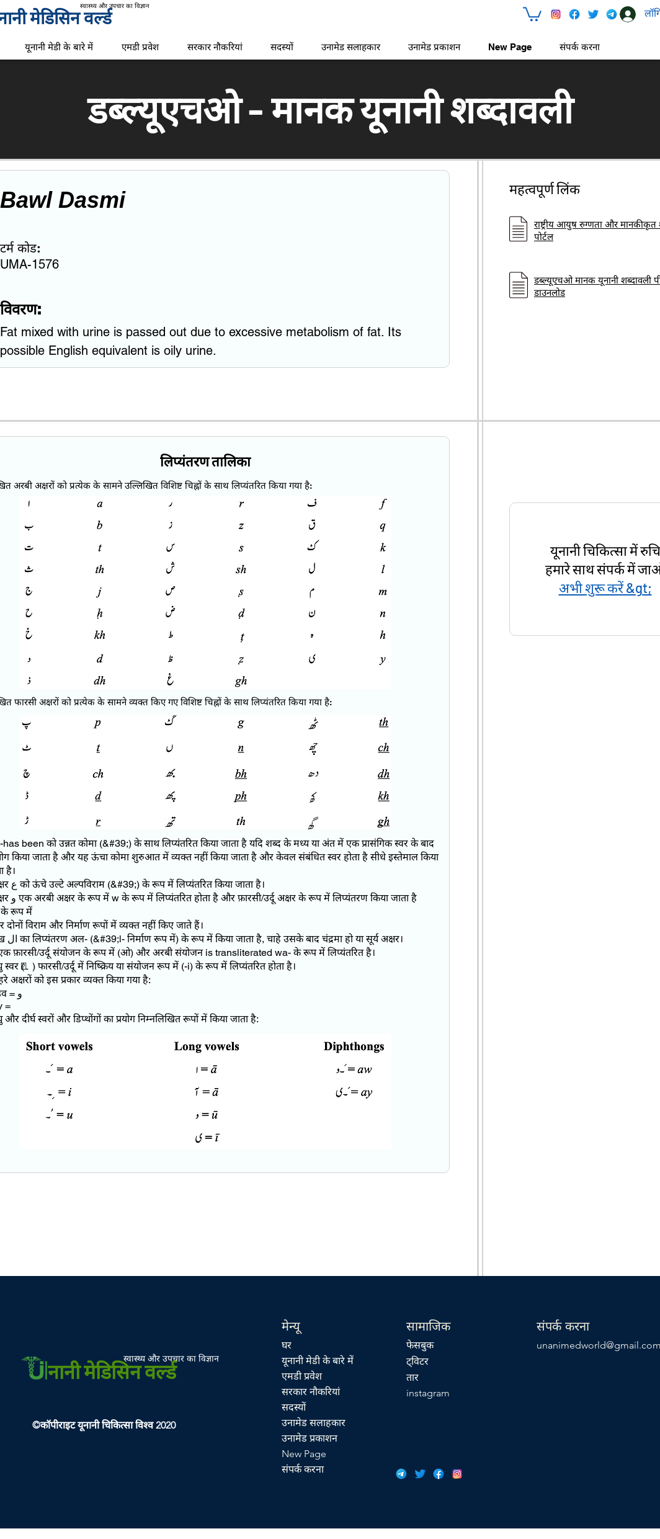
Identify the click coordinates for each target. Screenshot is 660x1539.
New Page (304, 1454)
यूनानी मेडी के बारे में (318, 1361)
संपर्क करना (303, 1469)
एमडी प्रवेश (302, 1376)
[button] (532, 13)
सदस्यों (294, 1407)
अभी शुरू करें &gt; (605, 587)
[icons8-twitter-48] (593, 14)
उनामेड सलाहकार (314, 1423)
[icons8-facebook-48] (574, 14)
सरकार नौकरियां (311, 1392)
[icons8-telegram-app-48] (611, 14)
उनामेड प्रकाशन (309, 1438)
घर (287, 1345)
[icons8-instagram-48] (556, 14)
